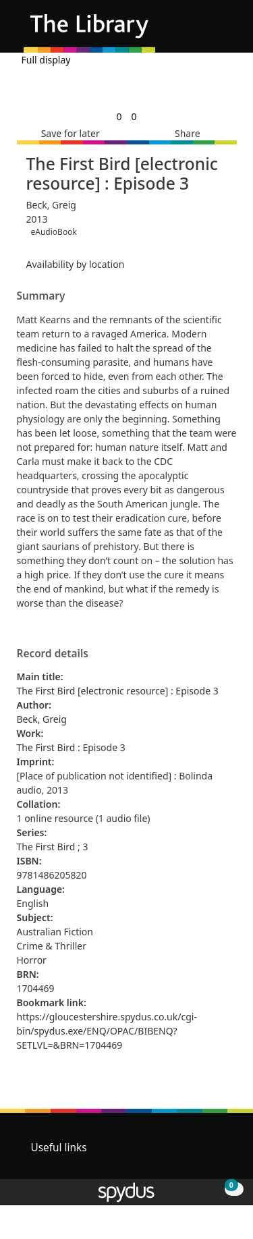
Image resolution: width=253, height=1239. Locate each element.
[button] (205, 31)
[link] (118, 116)
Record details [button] (52, 654)
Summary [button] (41, 296)
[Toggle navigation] (222, 31)
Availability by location (75, 264)
